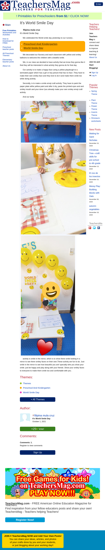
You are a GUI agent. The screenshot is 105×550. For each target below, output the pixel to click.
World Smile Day (33, 48)
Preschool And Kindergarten (40, 44)
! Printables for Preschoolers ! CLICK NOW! (52, 16)
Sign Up (37, 452)
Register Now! (25, 519)
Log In (94, 75)
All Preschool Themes (8, 54)
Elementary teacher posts (8, 61)
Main (8, 24)
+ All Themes (38, 399)
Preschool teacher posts (8, 48)
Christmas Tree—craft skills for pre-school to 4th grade (94, 156)
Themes (27, 383)
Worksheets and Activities (9, 32)
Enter (98, 4)
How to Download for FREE (8, 41)
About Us (6, 66)
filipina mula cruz (44, 415)
